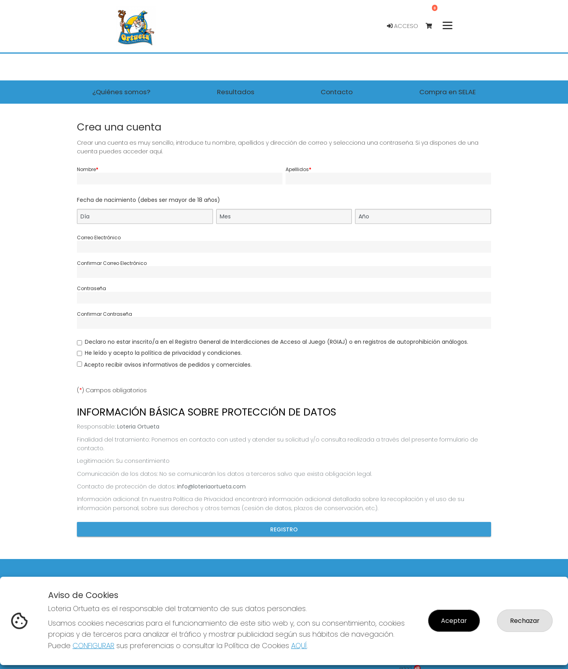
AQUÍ (299, 645)
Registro (284, 529)
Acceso (402, 26)
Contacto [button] (337, 92)
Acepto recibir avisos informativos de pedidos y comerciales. (168, 365)
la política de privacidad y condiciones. (188, 353)
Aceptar (454, 620)
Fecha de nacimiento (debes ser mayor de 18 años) (148, 200)
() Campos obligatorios (112, 390)
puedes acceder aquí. (131, 151)
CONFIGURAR (93, 645)
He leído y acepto (163, 353)
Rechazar (525, 620)
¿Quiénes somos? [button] (121, 92)
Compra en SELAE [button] (447, 92)
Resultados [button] (235, 92)
